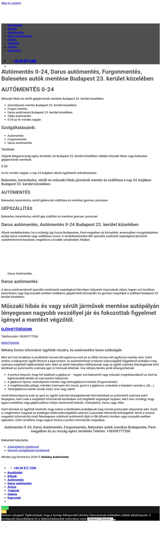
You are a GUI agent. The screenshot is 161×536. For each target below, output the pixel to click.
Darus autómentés (20, 36)
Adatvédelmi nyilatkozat (23, 447)
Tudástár (13, 43)
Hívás (5, 508)
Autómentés (16, 32)
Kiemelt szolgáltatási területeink (28, 450)
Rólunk (12, 29)
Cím (3, 511)
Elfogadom (93, 519)
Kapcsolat (14, 50)
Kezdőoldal (15, 25)
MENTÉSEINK (10, 343)
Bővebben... (106, 519)
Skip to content (11, 3)
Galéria (12, 47)
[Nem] (114, 519)
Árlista (12, 39)
